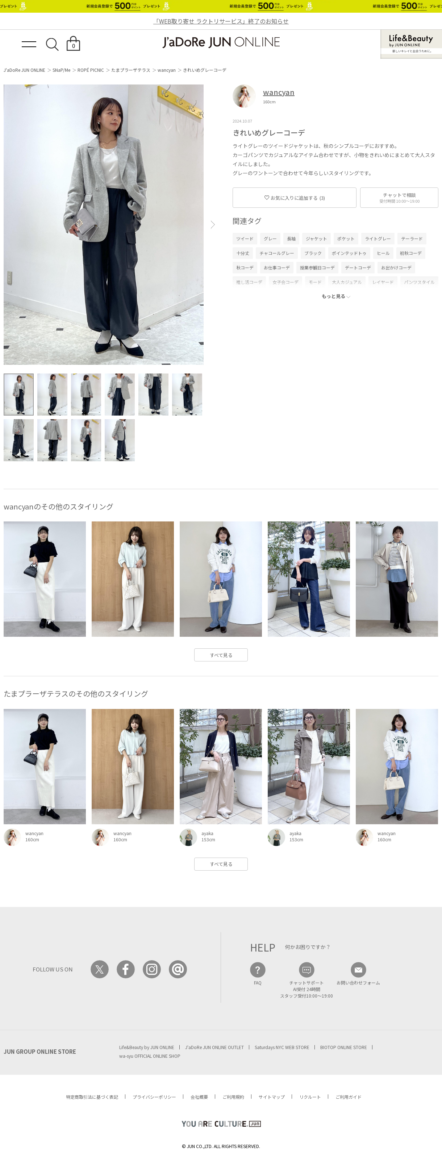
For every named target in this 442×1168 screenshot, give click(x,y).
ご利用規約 (233, 1097)
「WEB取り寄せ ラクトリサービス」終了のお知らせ (221, 21)
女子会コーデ (285, 282)
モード (315, 282)
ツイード (245, 238)
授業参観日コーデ (317, 267)
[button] (213, 224)
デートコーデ (358, 267)
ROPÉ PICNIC (91, 70)
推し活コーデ (249, 282)
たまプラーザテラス (130, 70)
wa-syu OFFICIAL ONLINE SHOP (149, 1056)
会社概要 (199, 1097)
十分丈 (242, 253)
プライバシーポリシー (154, 1097)
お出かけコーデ (396, 267)
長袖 (291, 238)
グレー (270, 238)
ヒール (383, 253)
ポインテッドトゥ (349, 253)
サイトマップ (272, 1097)
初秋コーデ (411, 253)
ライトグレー (378, 238)
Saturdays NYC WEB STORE (282, 1047)
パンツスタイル (419, 282)
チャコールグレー (276, 253)
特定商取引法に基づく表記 (92, 1097)
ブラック (313, 253)
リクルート (310, 1097)
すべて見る (221, 655)
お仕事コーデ (277, 267)
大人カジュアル (347, 282)
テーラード (412, 238)
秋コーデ (245, 267)
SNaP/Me (61, 70)
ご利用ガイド (348, 1097)
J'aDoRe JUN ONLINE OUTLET (214, 1047)
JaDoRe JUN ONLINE (221, 42)
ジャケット (316, 238)
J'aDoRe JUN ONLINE (24, 70)
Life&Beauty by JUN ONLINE (146, 1047)
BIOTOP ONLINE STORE (343, 1047)
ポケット (346, 238)
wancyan (167, 70)
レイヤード (383, 282)
